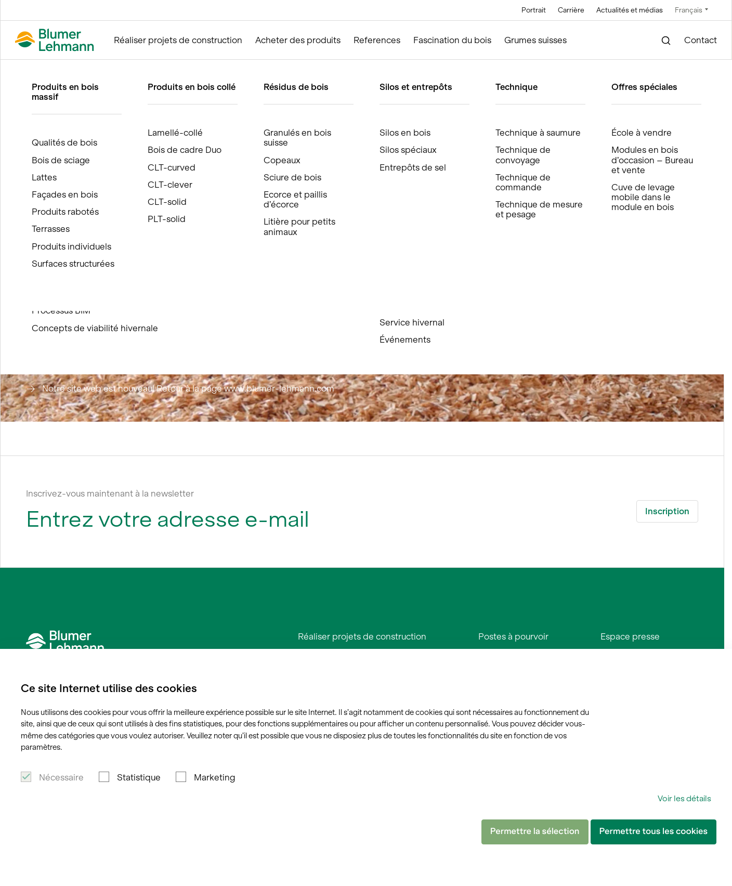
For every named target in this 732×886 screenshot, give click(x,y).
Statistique (139, 777)
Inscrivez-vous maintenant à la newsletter (110, 493)
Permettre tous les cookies (653, 831)
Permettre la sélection (535, 831)
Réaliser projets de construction (178, 40)
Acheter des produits (298, 40)
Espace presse (630, 636)
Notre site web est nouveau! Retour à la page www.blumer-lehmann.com (188, 388)
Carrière (571, 10)
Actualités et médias (629, 10)
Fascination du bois (452, 40)
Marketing (214, 777)
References (377, 40)
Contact (700, 40)
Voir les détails (684, 798)
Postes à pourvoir (513, 636)
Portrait (533, 10)
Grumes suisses (535, 40)
